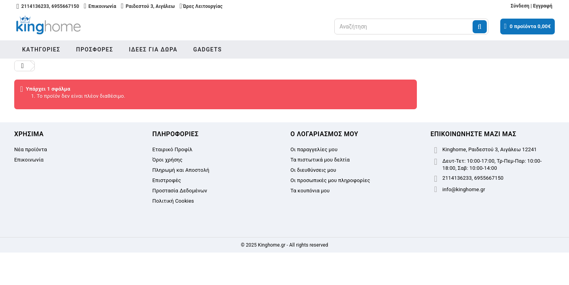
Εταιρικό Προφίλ (173, 149)
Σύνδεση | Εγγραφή (531, 6)
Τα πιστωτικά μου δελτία (320, 160)
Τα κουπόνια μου (310, 191)
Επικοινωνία (28, 160)
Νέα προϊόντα (30, 149)
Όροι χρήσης (168, 160)
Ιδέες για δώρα (153, 49)
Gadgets (207, 49)
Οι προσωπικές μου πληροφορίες (330, 180)
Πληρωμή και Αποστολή (181, 170)
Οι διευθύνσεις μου (313, 170)
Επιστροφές (167, 180)
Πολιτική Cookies (173, 201)
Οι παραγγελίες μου (313, 149)
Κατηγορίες (41, 49)
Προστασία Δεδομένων (180, 191)
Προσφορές (94, 49)
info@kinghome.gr (464, 189)
